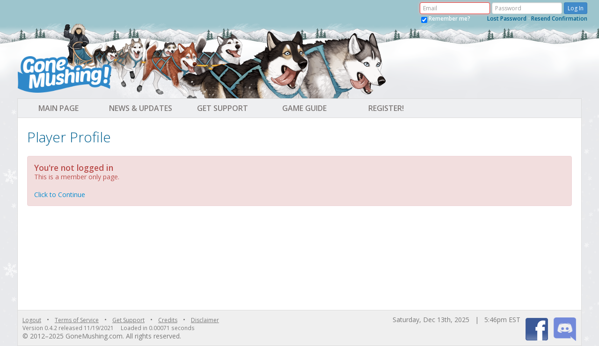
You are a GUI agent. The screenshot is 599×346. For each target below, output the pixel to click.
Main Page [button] (58, 108)
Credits (167, 320)
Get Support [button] (222, 108)
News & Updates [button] (140, 108)
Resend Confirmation (559, 18)
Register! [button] (386, 108)
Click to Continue (59, 194)
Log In (576, 8)
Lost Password (506, 18)
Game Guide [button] (304, 108)
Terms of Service (77, 320)
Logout (31, 320)
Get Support (128, 320)
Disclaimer (205, 320)
